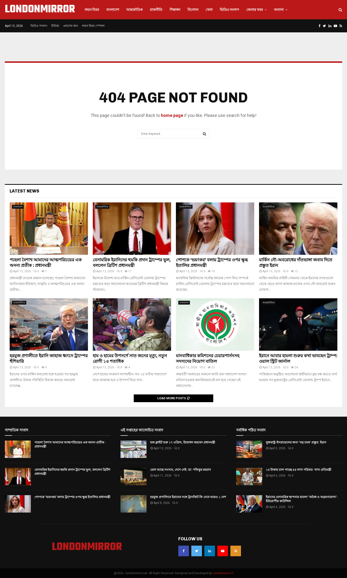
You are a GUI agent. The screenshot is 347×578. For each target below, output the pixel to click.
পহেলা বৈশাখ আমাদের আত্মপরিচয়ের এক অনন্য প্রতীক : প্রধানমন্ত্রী (46, 262)
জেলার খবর (254, 10)
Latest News (24, 191)
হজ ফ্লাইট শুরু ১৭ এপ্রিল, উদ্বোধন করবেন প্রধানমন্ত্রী (182, 442)
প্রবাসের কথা (70, 26)
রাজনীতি (156, 10)
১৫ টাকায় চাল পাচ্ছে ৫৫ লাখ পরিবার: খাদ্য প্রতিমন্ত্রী (298, 469)
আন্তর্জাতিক (134, 10)
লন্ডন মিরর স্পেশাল (93, 26)
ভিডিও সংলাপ (229, 10)
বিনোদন (192, 10)
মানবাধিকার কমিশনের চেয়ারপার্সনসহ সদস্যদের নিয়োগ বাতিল (207, 358)
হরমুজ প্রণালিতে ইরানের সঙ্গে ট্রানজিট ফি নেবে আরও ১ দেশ (188, 497)
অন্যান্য (279, 10)
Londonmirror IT (223, 573)
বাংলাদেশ (112, 10)
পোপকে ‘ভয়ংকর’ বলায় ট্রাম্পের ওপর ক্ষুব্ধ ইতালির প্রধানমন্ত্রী (72, 497)
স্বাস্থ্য (98, 302)
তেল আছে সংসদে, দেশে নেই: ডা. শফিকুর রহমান (180, 469)
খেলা (209, 10)
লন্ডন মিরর (92, 10)
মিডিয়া (55, 26)
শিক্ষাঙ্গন (175, 10)
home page (172, 115)
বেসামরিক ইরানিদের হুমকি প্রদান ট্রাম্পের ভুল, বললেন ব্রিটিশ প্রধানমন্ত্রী (132, 262)
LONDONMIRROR (40, 9)
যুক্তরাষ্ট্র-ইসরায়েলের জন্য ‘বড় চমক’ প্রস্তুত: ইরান (296, 442)
